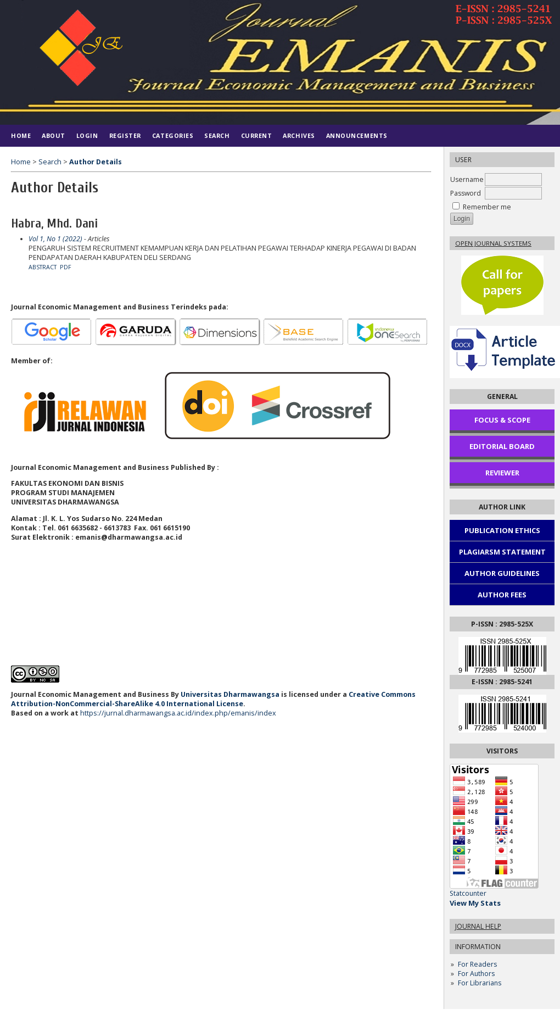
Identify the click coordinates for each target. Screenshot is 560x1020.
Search (216, 135)
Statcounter (468, 893)
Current (256, 135)
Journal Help (478, 926)
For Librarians (479, 983)
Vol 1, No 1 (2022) (55, 238)
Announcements (357, 135)
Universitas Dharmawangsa (230, 694)
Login (87, 135)
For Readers (477, 964)
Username (467, 179)
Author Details (95, 162)
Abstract (43, 267)
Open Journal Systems (493, 243)
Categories (172, 135)
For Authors (476, 973)
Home (21, 135)
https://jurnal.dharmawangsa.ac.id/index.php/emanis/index (178, 713)
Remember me (487, 207)
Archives (299, 135)
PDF (65, 267)
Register (125, 135)
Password (465, 193)
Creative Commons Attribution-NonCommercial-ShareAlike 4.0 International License (213, 699)
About (53, 135)
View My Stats (475, 903)
